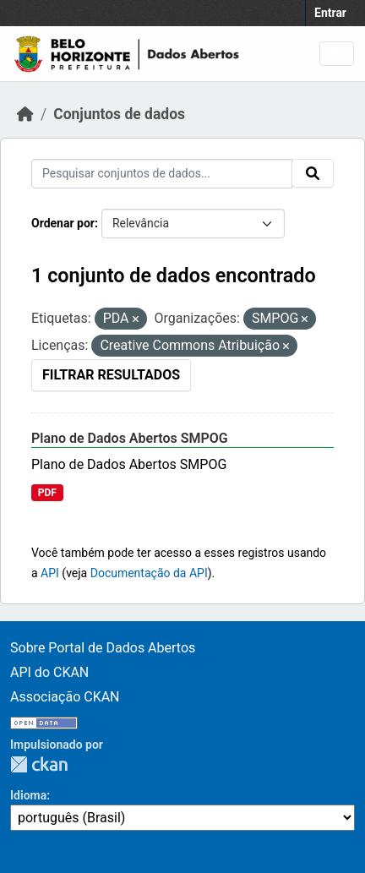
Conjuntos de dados (119, 114)
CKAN (39, 764)
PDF (47, 493)
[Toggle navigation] (336, 53)
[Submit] (312, 173)
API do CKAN (49, 672)
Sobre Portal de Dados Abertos (102, 648)
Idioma (28, 795)
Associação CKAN (65, 697)
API (50, 573)
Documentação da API (149, 573)
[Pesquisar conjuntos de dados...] (161, 173)
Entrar (330, 12)
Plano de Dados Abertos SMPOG (129, 438)
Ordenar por (63, 223)
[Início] (25, 114)
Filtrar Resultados (111, 375)
